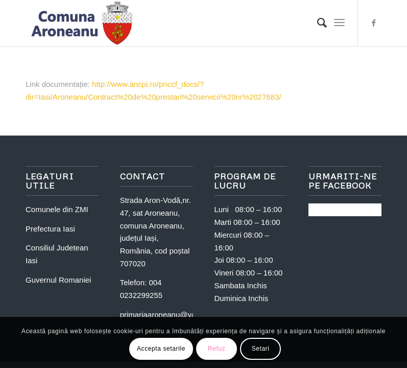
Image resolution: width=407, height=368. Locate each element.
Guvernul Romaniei (58, 279)
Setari (261, 348)
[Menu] (339, 23)
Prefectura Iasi (50, 228)
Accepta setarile (161, 348)
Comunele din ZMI (57, 209)
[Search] (317, 23)
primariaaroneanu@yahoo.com (172, 314)
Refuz (216, 348)
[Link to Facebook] (373, 23)
